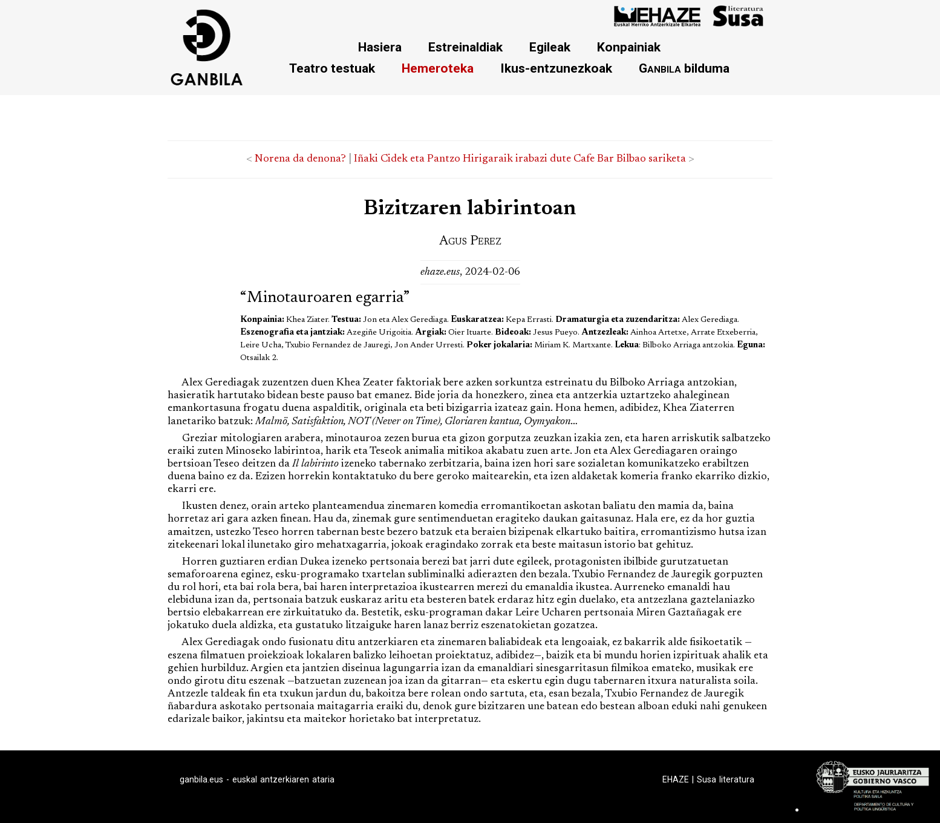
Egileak (549, 46)
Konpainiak (629, 46)
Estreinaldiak (465, 46)
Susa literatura (725, 779)
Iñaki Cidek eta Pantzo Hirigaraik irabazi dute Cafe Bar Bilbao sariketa (520, 159)
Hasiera (380, 46)
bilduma (684, 68)
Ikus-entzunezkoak (556, 68)
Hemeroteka (438, 68)
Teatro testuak (332, 68)
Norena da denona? (300, 159)
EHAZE (675, 779)
